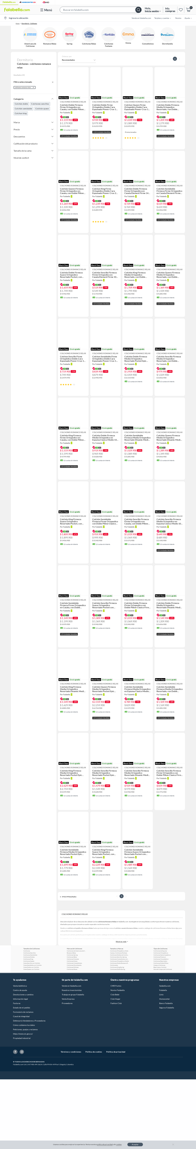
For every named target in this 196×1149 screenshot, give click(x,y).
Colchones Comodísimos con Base (119, 976)
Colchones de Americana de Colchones (76, 968)
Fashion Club (116, 1020)
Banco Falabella (166, 1020)
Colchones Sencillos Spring (118, 974)
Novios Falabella (118, 1007)
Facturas (16, 1020)
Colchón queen (42, 109)
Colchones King (28, 976)
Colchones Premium (160, 974)
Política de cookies (93, 1069)
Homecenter (164, 1016)
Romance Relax (71, 970)
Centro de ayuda (20, 1007)
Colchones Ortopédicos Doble (119, 978)
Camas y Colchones (159, 982)
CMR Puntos (116, 1003)
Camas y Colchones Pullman (118, 970)
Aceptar (135, 1144)
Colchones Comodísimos (74, 980)
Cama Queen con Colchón (31, 986)
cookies (119, 1144)
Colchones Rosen (72, 986)
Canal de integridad (21, 1033)
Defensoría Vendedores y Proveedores (29, 1038)
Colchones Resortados (160, 978)
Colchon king (21, 113)
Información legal (20, 1016)
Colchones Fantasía (73, 976)
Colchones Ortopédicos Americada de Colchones (119, 968)
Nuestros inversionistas (72, 1007)
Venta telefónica (20, 1003)
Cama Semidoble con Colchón (32, 982)
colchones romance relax (23, 87)
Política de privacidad (115, 1069)
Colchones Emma (72, 978)
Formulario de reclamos (23, 1029)
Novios (178, 18)
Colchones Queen (28, 978)
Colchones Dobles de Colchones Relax (119, 972)
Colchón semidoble (23, 109)
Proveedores (67, 1020)
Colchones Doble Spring (117, 986)
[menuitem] (161, 18)
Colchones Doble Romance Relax (119, 980)
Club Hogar (115, 1016)
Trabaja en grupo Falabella (73, 1012)
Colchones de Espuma (160, 968)
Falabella (163, 1007)
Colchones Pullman (73, 984)
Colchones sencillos (40, 104)
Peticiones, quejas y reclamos (25, 1046)
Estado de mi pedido (21, 1025)
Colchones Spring (72, 972)
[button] (101, 9)
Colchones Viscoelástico (161, 976)
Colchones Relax (72, 974)
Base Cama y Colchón (160, 984)
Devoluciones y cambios (23, 1012)
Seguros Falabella (166, 1025)
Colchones (26, 968)
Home (18, 23)
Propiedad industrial (21, 1055)
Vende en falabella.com (141, 18)
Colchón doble (21, 104)
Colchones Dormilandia (74, 982)
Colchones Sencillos (29, 970)
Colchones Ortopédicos (161, 970)
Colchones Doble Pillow (161, 980)
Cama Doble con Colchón (31, 984)
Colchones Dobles (29, 974)
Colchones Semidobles (30, 972)
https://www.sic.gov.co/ (23, 1051)
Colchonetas (114, 982)
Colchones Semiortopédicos (162, 972)
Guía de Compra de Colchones (163, 986)
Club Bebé (115, 1012)
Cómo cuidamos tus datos (24, 1042)
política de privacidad (105, 1144)
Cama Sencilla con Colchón (31, 980)
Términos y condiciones (71, 1069)
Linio (161, 1012)
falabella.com (165, 1003)
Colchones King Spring (117, 984)
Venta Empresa (68, 1016)
